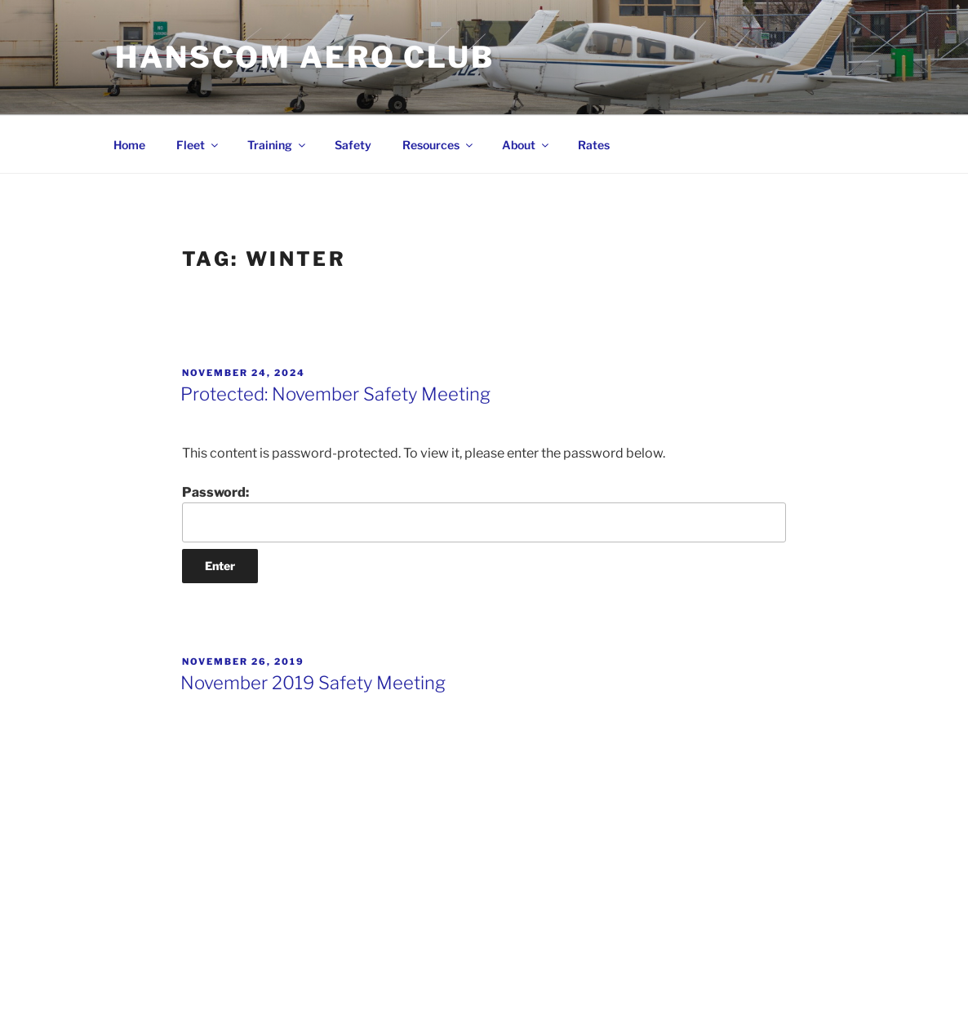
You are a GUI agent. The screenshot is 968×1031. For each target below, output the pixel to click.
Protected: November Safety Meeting (335, 394)
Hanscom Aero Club (305, 57)
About (526, 145)
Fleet (198, 145)
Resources (438, 145)
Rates (594, 145)
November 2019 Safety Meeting (313, 682)
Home (129, 145)
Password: (484, 513)
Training (277, 145)
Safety (353, 145)
